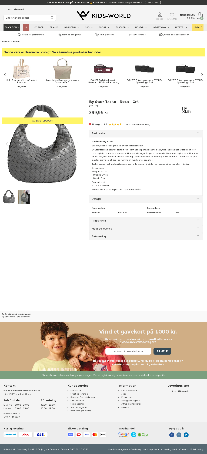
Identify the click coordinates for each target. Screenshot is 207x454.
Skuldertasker (23, 317)
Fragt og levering (102, 228)
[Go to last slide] (4, 75)
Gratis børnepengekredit (174, 34)
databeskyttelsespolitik (152, 375)
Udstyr (141, 27)
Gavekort (126, 407)
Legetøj (181, 27)
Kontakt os (76, 390)
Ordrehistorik (77, 400)
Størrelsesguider (79, 407)
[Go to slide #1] (9, 196)
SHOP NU (153, 2)
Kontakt (9, 385)
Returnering (99, 236)
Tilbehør (122, 27)
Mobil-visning (196, 449)
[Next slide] (202, 75)
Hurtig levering (105, 34)
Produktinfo (99, 220)
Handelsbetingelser (118, 449)
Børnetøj (71, 27)
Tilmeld (162, 351)
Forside (5, 41)
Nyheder (39, 27)
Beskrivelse (98, 133)
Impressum (154, 449)
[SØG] (52, 18)
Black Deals (12, 27)
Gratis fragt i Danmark (31, 34)
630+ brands (137, 34)
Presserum (126, 397)
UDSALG (198, 27)
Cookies (183, 449)
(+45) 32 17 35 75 (21, 394)
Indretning (161, 27)
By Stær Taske (8, 317)
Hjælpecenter (77, 404)
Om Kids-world (129, 390)
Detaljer (96, 198)
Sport (104, 27)
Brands (54, 27)
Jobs (123, 394)
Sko (89, 27)
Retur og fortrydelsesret (83, 397)
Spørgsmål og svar (131, 400)
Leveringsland (170, 449)
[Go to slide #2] (24, 196)
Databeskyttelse (138, 449)
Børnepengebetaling (81, 410)
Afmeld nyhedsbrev (131, 404)
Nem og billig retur (69, 34)
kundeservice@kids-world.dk (25, 390)
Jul (26, 27)
